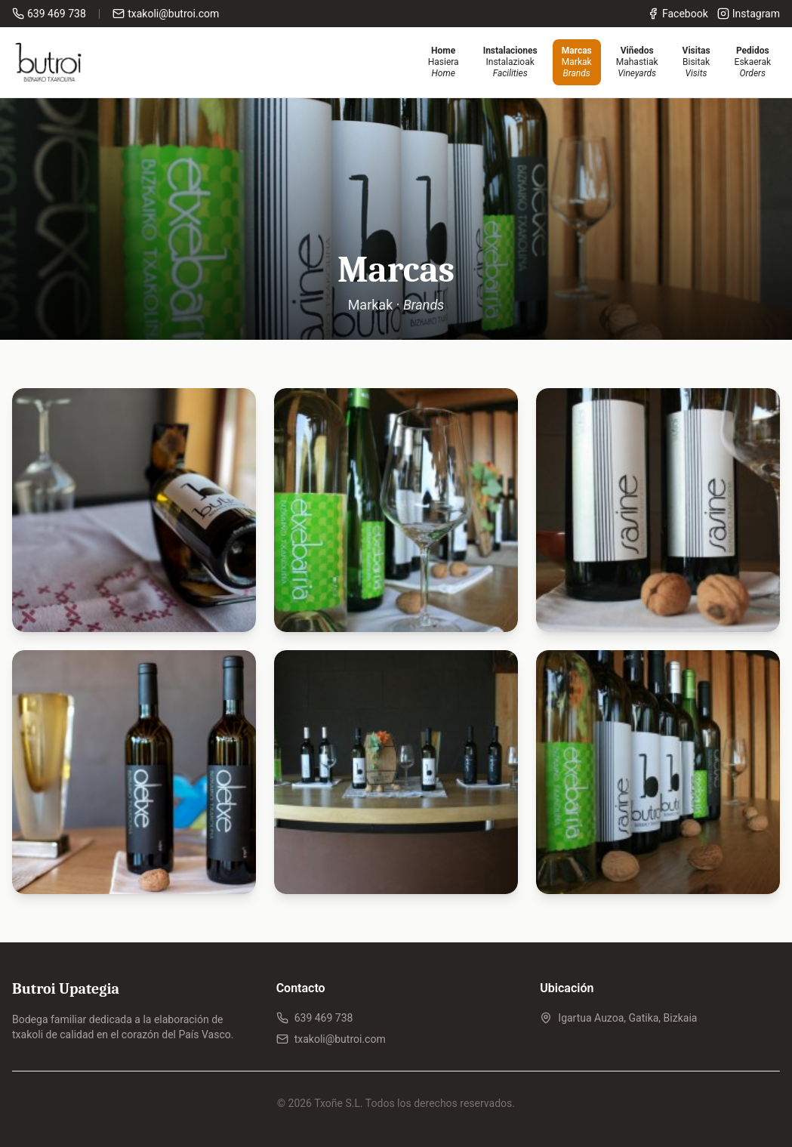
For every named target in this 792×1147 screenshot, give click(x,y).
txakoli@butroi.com (331, 1039)
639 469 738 (314, 1018)
